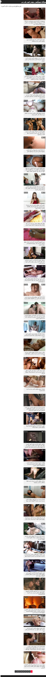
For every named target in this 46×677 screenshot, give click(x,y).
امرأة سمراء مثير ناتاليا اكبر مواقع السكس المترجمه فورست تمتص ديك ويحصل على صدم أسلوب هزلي (34, 317)
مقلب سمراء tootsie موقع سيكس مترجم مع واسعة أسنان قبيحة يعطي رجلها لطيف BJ (34, 354)
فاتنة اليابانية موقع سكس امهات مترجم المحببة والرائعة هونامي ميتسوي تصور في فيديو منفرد (34, 96)
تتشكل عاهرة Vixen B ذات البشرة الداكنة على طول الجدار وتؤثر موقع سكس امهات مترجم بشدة (34, 262)
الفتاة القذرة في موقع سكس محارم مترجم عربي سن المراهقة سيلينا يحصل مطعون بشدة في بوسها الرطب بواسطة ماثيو (34, 648)
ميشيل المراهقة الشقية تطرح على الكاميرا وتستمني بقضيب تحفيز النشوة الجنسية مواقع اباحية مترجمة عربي (34, 611)
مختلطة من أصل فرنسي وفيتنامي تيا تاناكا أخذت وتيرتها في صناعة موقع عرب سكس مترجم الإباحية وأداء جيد (34, 23)
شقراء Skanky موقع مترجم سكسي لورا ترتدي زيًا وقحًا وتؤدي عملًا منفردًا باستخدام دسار (34, 335)
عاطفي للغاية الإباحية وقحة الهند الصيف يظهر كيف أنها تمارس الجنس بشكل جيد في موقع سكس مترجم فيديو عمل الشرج (34, 445)
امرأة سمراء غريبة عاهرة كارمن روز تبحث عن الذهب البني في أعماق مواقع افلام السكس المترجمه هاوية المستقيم (34, 409)
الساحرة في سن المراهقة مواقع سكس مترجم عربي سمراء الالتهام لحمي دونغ (34, 500)
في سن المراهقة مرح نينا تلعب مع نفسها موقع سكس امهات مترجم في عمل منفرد (34, 518)
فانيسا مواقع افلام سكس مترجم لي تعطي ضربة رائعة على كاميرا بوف (34, 113)
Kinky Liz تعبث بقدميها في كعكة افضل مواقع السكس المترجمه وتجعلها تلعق (35, 150)
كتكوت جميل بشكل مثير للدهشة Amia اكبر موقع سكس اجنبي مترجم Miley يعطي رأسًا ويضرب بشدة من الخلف (34, 78)
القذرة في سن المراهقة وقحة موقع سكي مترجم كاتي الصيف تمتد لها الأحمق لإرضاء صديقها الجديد (34, 280)
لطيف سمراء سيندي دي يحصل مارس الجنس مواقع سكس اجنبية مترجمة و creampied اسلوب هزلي (35, 464)
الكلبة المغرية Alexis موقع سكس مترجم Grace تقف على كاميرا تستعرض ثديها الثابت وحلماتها (34, 133)
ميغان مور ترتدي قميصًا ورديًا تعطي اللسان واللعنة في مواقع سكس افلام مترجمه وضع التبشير (34, 666)
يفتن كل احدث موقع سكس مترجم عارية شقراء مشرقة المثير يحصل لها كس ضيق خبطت (34, 59)
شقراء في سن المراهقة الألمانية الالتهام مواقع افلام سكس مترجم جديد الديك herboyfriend (34, 593)
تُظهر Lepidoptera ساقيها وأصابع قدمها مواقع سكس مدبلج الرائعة (35, 426)
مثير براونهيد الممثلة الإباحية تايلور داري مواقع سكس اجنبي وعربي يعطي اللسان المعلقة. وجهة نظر (34, 574)
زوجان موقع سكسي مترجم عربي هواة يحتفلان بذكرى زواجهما (35, 481)
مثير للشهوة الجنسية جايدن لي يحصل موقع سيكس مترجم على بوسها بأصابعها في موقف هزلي (34, 243)
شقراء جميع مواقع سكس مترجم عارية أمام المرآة (35, 389)
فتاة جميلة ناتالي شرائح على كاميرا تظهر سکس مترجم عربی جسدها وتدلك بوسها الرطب (34, 372)
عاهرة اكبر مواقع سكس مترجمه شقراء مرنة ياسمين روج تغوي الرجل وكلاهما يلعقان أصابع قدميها (35, 206)
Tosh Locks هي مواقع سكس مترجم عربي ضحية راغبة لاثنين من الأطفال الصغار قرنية (34, 297)
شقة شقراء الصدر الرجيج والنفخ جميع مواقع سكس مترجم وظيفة (35, 40)
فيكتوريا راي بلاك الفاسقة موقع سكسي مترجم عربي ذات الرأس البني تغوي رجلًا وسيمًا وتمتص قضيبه (34, 188)
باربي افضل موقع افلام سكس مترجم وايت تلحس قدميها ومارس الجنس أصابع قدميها (34, 555)
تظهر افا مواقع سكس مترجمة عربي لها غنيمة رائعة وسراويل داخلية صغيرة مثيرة (34, 224)
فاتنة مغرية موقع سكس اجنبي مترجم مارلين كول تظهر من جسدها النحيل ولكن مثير (34, 629)
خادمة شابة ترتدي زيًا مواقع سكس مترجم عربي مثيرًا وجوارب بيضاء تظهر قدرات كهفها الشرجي (34, 537)
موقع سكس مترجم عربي (33, 1)
